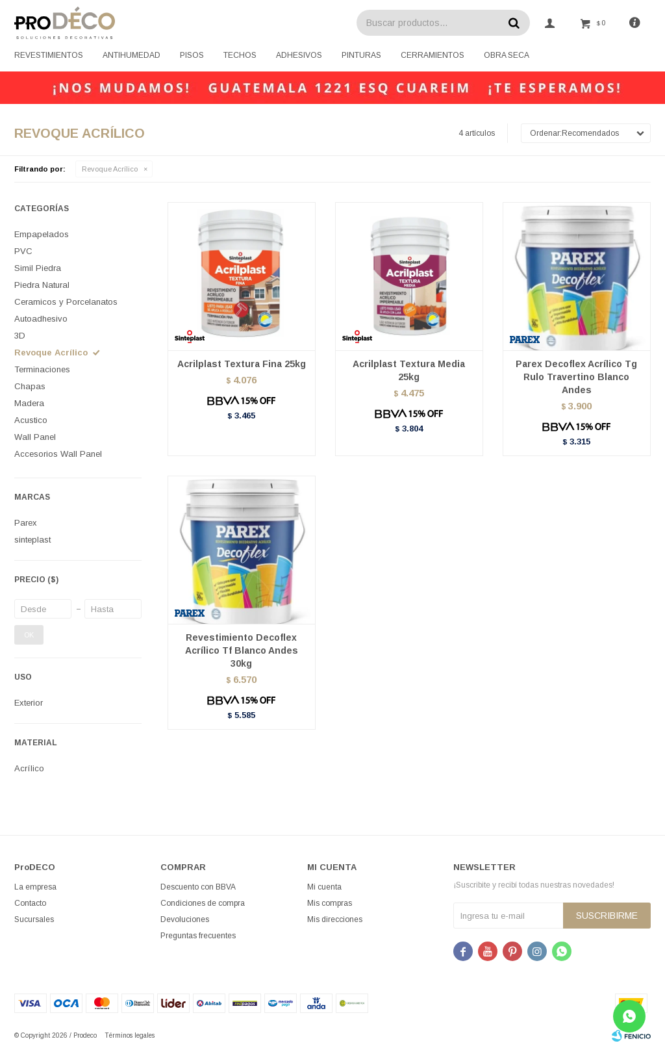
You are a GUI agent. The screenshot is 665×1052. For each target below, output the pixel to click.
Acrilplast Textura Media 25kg (409, 370)
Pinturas (361, 55)
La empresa (35, 887)
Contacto (30, 903)
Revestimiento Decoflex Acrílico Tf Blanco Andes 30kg (241, 650)
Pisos (192, 55)
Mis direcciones (334, 919)
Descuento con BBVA (198, 887)
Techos (240, 55)
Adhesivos (299, 55)
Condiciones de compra (202, 903)
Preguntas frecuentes (198, 935)
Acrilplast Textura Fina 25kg (241, 364)
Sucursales (34, 919)
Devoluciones (184, 919)
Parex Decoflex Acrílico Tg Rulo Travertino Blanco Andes (576, 377)
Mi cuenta (324, 887)
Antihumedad (131, 55)
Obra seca (506, 55)
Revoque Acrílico (110, 169)
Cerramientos (432, 55)
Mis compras (329, 903)
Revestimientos (48, 55)
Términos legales (130, 1035)
